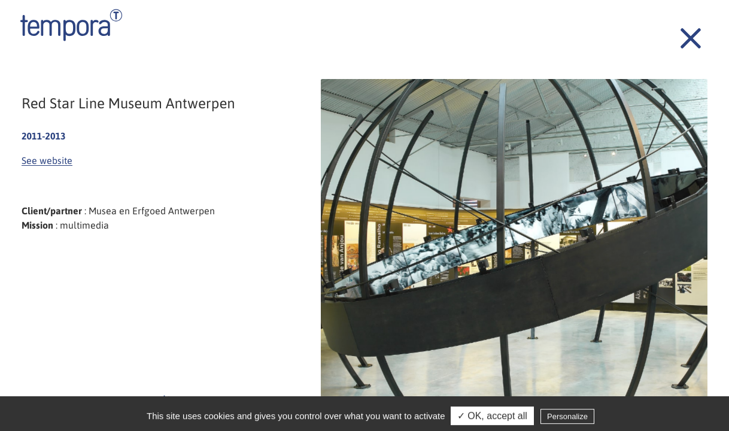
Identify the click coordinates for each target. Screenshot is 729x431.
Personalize (567, 418)
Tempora (71, 25)
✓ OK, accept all (492, 418)
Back (684, 31)
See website (47, 160)
